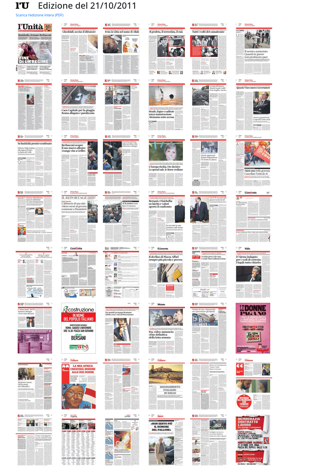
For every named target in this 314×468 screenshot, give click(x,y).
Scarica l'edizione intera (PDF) (39, 15)
